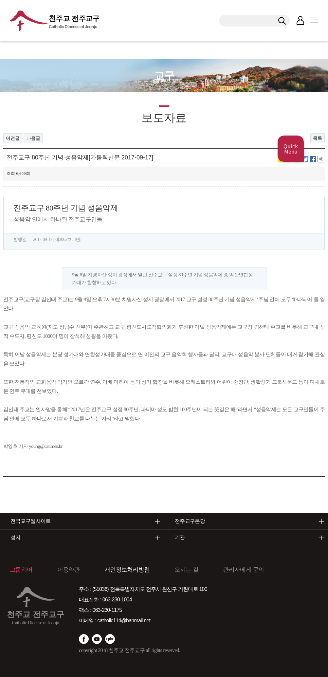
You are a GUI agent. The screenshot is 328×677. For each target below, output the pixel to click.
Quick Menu (290, 148)
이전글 (13, 138)
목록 (317, 138)
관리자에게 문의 (243, 569)
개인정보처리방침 (127, 569)
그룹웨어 (21, 569)
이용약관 (68, 569)
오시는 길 (186, 569)
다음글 (33, 138)
